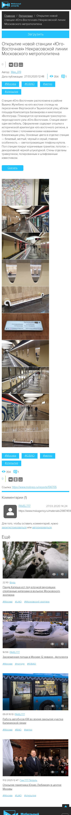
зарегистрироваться (14, 527)
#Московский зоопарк (37, 601)
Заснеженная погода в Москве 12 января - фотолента (35, 657)
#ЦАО (18, 601)
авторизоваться (42, 527)
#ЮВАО (30, 84)
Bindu (12, 582)
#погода (19, 663)
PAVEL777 (24, 506)
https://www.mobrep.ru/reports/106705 (34, 487)
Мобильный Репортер (11, 5)
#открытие (11, 91)
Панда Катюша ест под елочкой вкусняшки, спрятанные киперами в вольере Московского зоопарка (31, 591)
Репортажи (26, 16)
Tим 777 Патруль (28, 780)
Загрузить (36, 34)
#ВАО (18, 729)
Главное (9, 16)
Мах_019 (16, 72)
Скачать (13, 167)
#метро (47, 84)
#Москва (10, 84)
